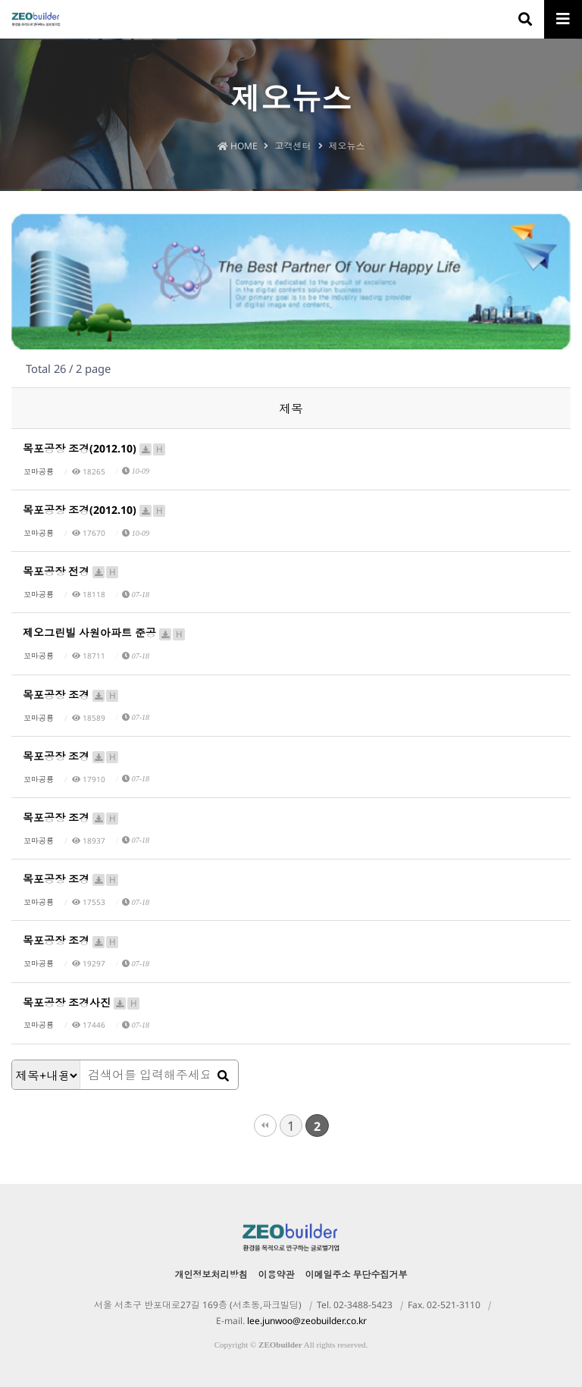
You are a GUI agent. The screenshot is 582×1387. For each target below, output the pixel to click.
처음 (265, 1125)
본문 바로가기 (0, 0)
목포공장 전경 (71, 571)
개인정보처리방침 (211, 1274)
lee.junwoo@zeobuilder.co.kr (307, 1320)
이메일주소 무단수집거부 (356, 1274)
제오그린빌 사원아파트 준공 (104, 632)
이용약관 (276, 1274)
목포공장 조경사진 (82, 1002)
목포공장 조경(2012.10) (95, 448)
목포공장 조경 (71, 694)
